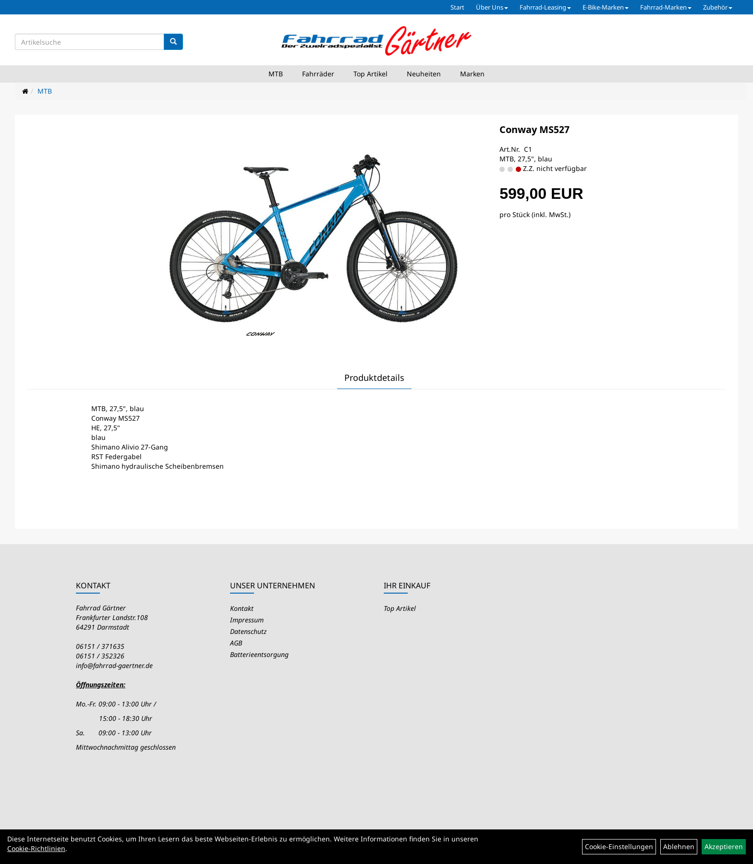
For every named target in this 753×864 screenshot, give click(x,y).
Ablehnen (678, 846)
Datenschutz (248, 631)
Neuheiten (424, 73)
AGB (236, 642)
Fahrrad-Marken (666, 7)
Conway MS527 (534, 129)
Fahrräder (318, 73)
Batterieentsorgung (259, 654)
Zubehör (717, 7)
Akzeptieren (723, 846)
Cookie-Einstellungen (619, 846)
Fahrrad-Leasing (545, 7)
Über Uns (492, 7)
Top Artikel (370, 73)
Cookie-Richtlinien (36, 848)
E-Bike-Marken (606, 7)
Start (457, 7)
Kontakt (242, 608)
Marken (472, 73)
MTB (275, 73)
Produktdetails (374, 377)
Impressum (247, 619)
